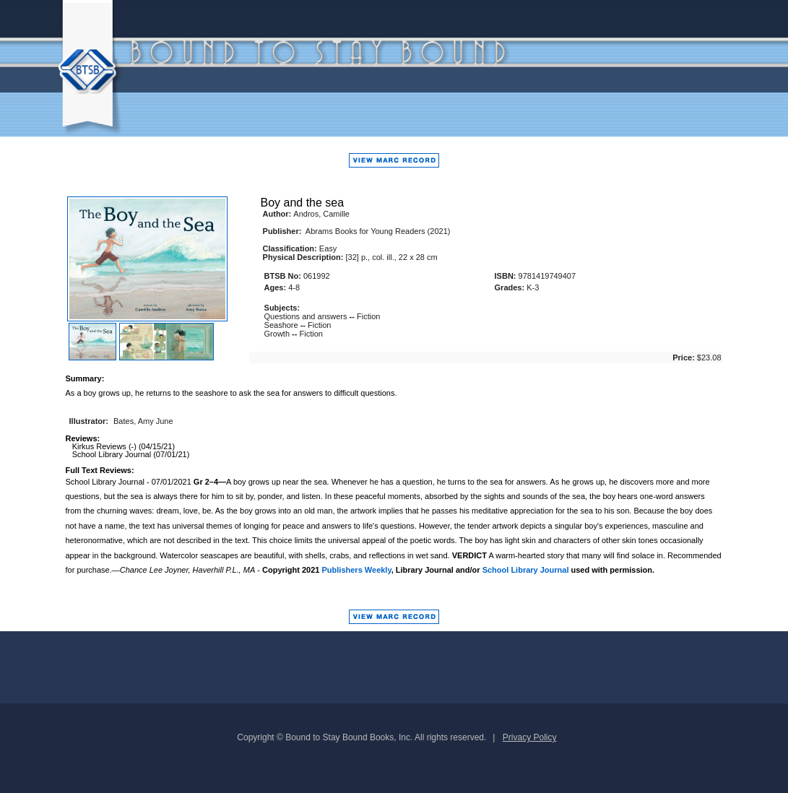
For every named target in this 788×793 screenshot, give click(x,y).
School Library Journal (525, 570)
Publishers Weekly (356, 570)
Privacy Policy (530, 737)
